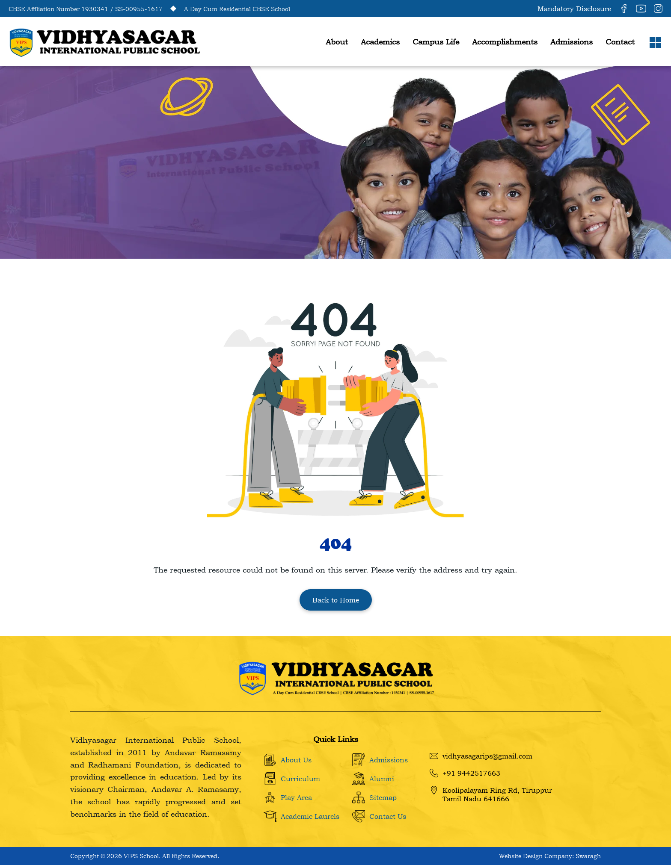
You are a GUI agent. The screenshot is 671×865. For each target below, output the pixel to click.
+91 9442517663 (465, 773)
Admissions (571, 41)
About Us (296, 760)
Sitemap (383, 797)
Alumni (381, 778)
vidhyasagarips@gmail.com (481, 756)
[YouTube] (641, 8)
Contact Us (387, 816)
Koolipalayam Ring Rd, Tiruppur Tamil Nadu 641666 (491, 794)
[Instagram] (658, 8)
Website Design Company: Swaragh (550, 856)
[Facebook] (624, 8)
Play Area (296, 797)
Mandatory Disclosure (574, 8)
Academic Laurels (310, 816)
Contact (620, 41)
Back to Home (335, 600)
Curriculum (300, 778)
